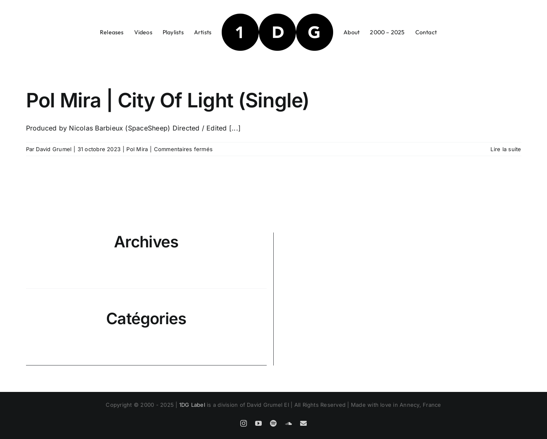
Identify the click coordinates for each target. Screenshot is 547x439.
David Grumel (53, 149)
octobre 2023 (147, 278)
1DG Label (192, 404)
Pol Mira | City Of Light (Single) (168, 100)
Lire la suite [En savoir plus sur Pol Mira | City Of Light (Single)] (505, 149)
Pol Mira (137, 149)
